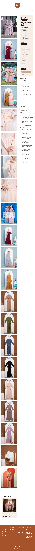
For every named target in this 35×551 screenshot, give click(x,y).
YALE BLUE (24, 52)
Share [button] (22, 74)
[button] (3, 5)
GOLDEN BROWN (25, 48)
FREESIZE (24, 68)
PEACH (23, 56)
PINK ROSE (24, 60)
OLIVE (28, 50)
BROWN (23, 50)
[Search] (31, 11)
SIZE (22, 66)
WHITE (23, 62)
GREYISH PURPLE (25, 46)
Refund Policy (20, 532)
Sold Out (26, 71)
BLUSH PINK (24, 64)
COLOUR (23, 42)
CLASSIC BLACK (25, 54)
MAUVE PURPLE (25, 58)
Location (19, 529)
